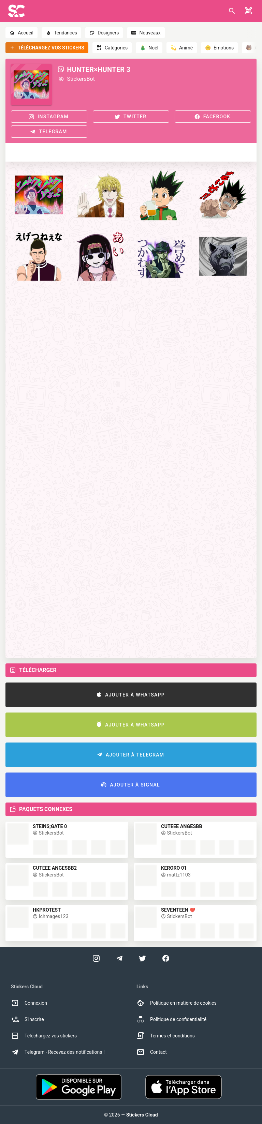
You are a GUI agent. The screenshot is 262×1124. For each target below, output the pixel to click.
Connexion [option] (29, 1003)
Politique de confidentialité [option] (171, 1019)
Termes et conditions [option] (165, 1036)
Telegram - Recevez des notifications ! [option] (58, 1052)
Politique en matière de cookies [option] (176, 1003)
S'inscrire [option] (27, 1019)
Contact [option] (151, 1052)
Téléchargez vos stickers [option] (44, 1036)
